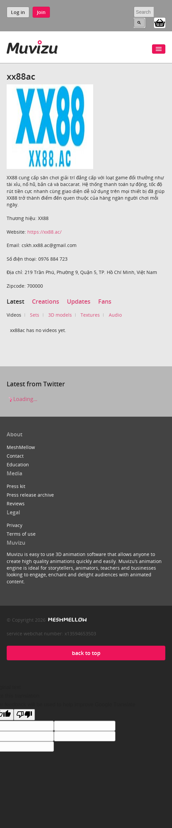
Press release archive (30, 495)
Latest (15, 301)
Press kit (16, 486)
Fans (104, 301)
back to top (86, 653)
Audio (115, 315)
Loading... (22, 399)
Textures (90, 315)
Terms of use (21, 534)
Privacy (14, 525)
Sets (34, 315)
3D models (60, 315)
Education (18, 464)
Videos (14, 315)
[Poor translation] (24, 714)
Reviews (16, 503)
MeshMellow (21, 447)
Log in (18, 12)
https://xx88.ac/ (44, 232)
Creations (45, 301)
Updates (78, 301)
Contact (15, 456)
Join (41, 12)
